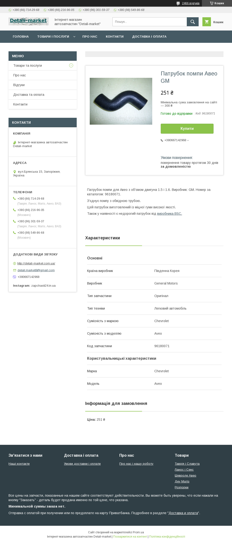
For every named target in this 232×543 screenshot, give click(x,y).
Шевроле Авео (185, 475)
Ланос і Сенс (184, 469)
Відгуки (19, 85)
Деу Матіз (182, 481)
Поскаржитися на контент (130, 536)
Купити (187, 129)
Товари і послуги (53, 36)
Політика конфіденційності (167, 536)
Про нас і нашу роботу (136, 463)
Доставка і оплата (149, 36)
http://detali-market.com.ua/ (36, 263)
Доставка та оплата (28, 94)
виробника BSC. (169, 213)
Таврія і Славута (187, 463)
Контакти (115, 36)
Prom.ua (138, 532)
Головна (21, 36)
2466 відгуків (191, 3)
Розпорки (181, 487)
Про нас (89, 36)
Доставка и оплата (183, 513)
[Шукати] (193, 21)
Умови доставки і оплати (82, 463)
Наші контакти (19, 463)
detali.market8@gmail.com (36, 270)
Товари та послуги (27, 65)
